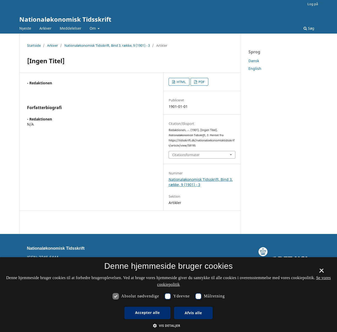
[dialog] (168, 294)
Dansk (253, 60)
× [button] (321, 272)
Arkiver (45, 28)
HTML (181, 81)
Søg (309, 28)
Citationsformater (186, 154)
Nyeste (25, 28)
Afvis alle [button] (193, 312)
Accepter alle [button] (147, 312)
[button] (168, 325)
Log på (312, 4)
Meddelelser (70, 28)
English (254, 68)
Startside (34, 45)
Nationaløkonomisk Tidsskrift (65, 19)
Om (93, 28)
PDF (201, 81)
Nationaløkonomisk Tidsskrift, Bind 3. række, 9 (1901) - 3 (107, 45)
